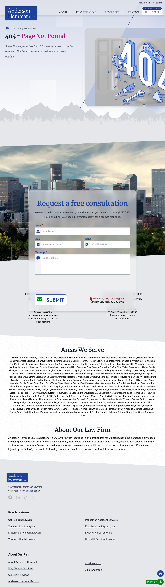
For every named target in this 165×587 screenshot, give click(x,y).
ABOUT (65, 12)
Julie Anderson (93, 569)
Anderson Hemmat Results (23, 581)
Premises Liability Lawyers (100, 526)
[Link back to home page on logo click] (21, 13)
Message (41, 339)
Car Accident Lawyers (20, 519)
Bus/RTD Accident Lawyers (100, 539)
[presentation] (55, 371)
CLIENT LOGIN (144, 2)
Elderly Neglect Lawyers (98, 532)
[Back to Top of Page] (160, 573)
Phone (88, 325)
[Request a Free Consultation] (160, 582)
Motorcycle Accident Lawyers (24, 532)
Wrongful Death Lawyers (22, 539)
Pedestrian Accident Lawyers (101, 519)
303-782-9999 (152, 12)
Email (39, 325)
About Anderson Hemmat (22, 562)
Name (39, 312)
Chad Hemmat (93, 563)
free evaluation (26, 490)
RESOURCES (114, 12)
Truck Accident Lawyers (21, 526)
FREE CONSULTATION (152, 8)
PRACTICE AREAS (88, 12)
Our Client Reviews (18, 574)
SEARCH (159, 2)
